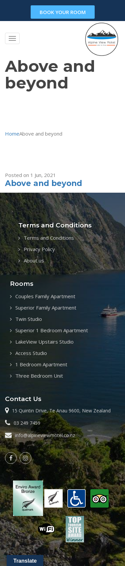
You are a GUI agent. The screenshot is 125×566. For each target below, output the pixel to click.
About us (34, 260)
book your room (63, 12)
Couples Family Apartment (45, 296)
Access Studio (31, 353)
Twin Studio (28, 319)
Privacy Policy (39, 249)
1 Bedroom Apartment (41, 364)
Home (12, 133)
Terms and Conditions (49, 237)
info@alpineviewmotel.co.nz (45, 435)
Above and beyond (43, 183)
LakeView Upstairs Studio (44, 341)
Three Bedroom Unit (39, 375)
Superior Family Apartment (45, 307)
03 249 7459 (27, 423)
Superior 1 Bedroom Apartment (51, 330)
